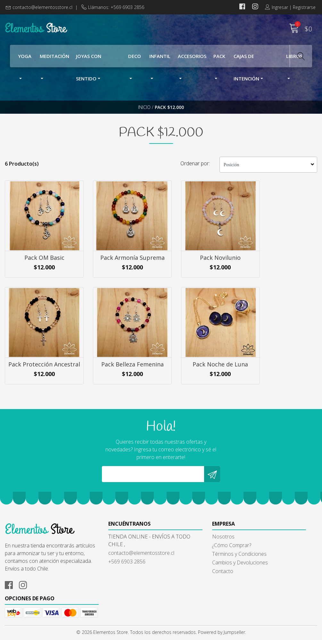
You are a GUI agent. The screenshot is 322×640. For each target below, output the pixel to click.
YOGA (24, 57)
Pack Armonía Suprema (121, 272)
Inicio (144, 110)
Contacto (176, 593)
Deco (134, 57)
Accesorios (192, 57)
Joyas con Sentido (88, 61)
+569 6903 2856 (103, 584)
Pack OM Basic (40, 268)
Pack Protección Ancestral (282, 272)
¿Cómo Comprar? (185, 567)
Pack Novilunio (201, 268)
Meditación (54, 57)
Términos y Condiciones (193, 576)
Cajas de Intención (246, 61)
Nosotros (177, 559)
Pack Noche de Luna (120, 383)
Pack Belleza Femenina (40, 383)
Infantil (159, 57)
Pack (219, 57)
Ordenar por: (195, 171)
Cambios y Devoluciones (194, 585)
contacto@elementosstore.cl (42, 7)
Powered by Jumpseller (221, 633)
